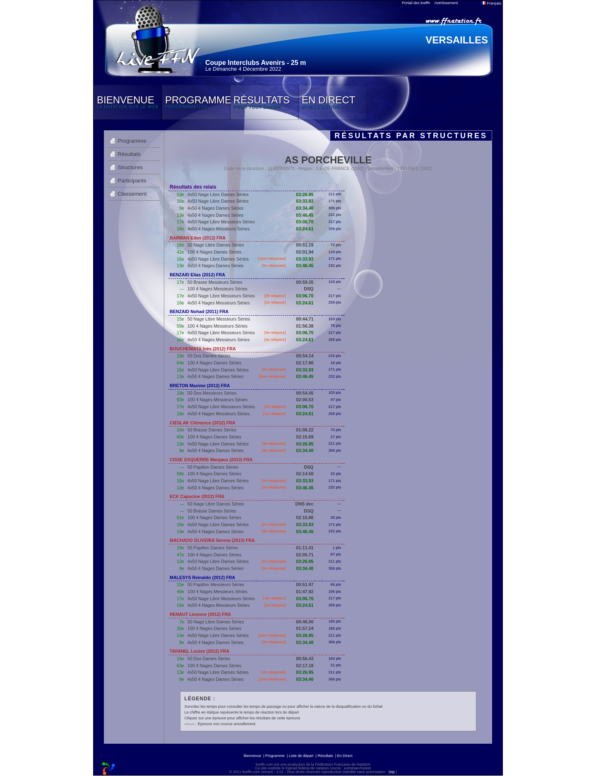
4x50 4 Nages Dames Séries (215, 208)
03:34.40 (304, 208)
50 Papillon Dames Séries (212, 467)
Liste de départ (301, 756)
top (392, 772)
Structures (130, 167)
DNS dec (305, 503)
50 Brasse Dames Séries (211, 429)
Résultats (129, 154)
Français (491, 3)
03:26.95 (304, 194)
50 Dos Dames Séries (209, 355)
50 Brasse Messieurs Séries (215, 282)
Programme (132, 141)
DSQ (308, 288)
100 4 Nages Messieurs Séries (217, 288)
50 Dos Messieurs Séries (211, 392)
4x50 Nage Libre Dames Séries (218, 194)
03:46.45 (304, 215)
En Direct (345, 756)
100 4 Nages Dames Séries (214, 251)
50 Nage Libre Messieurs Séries (218, 318)
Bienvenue (252, 756)
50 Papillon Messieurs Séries (215, 584)
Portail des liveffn (416, 3)
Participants (132, 180)
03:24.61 (304, 228)
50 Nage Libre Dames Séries (215, 244)
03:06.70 (304, 221)
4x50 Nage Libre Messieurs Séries (221, 221)
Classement (132, 194)
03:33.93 (304, 201)
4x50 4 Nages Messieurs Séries (218, 228)
